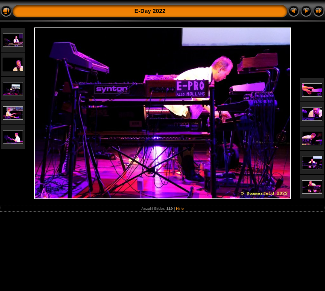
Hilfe (180, 208)
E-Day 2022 (150, 11)
